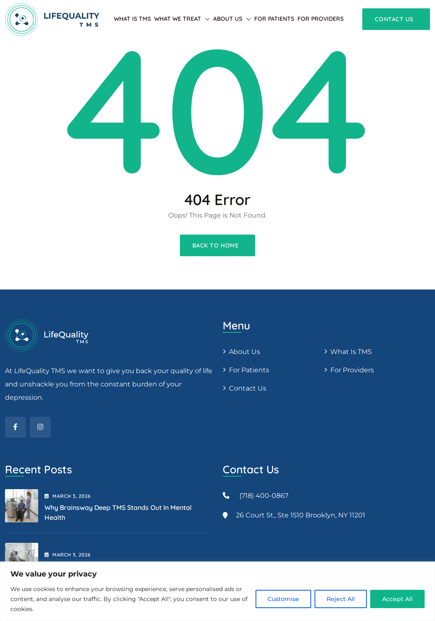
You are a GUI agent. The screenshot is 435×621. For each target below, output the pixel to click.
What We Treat (177, 18)
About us (244, 352)
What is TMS (132, 18)
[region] (217, 591)
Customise (283, 599)
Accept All (397, 599)
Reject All (341, 599)
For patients (274, 18)
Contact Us (247, 388)
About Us (227, 18)
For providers (320, 18)
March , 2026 (67, 496)
